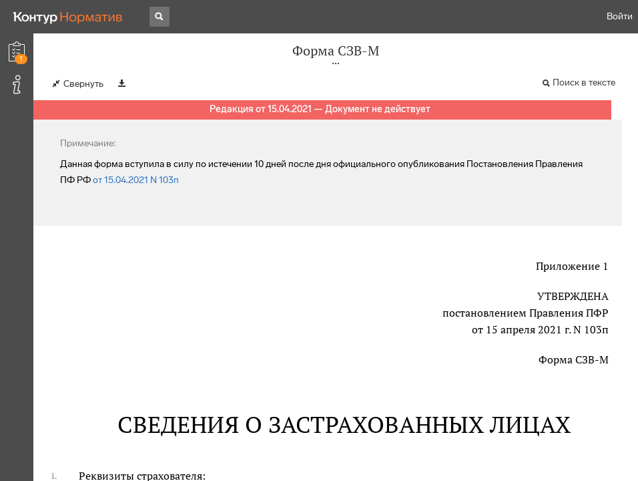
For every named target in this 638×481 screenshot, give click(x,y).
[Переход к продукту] (68, 16)
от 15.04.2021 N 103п (136, 180)
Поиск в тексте (584, 82)
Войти (620, 16)
